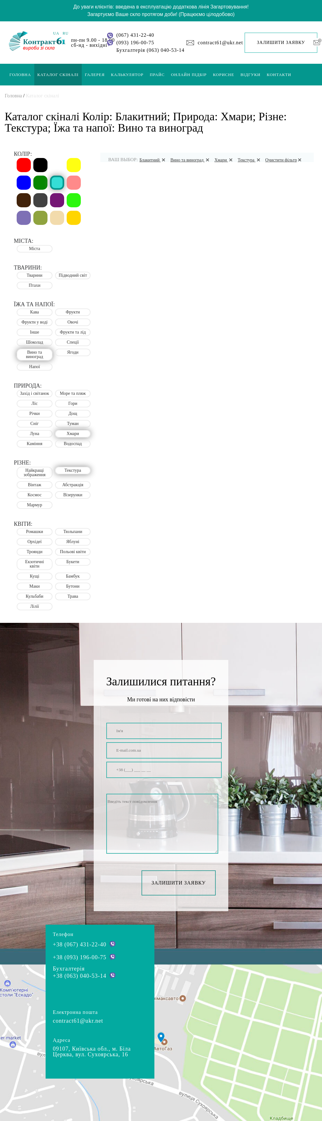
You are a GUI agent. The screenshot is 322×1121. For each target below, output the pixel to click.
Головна (20, 74)
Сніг (35, 423)
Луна (34, 433)
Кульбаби (34, 596)
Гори (72, 403)
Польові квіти (73, 551)
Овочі (72, 322)
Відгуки (251, 74)
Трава (73, 596)
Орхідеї (34, 541)
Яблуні (72, 541)
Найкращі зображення (35, 472)
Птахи (34, 285)
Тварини (34, 275)
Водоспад (73, 443)
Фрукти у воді (34, 322)
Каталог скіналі (58, 74)
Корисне (223, 74)
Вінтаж (34, 484)
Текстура (250, 160)
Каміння (34, 443)
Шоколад (34, 342)
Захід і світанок (34, 393)
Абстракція (72, 484)
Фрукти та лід (73, 332)
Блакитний (153, 160)
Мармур (34, 505)
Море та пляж (73, 393)
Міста (34, 248)
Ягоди (73, 352)
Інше (34, 332)
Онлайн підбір (189, 74)
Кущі (34, 576)
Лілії (34, 606)
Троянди (34, 551)
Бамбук (73, 576)
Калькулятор (127, 74)
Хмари (224, 160)
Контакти (279, 74)
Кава (34, 312)
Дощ (73, 413)
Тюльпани (73, 531)
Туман (73, 423)
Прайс (157, 74)
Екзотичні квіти (34, 564)
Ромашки (34, 531)
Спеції (73, 342)
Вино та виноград (190, 160)
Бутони (73, 586)
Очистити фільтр (284, 160)
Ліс (34, 403)
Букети (72, 561)
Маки (34, 586)
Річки (34, 413)
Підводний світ (72, 275)
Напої (34, 366)
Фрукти (73, 312)
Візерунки (72, 494)
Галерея (95, 74)
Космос (35, 494)
